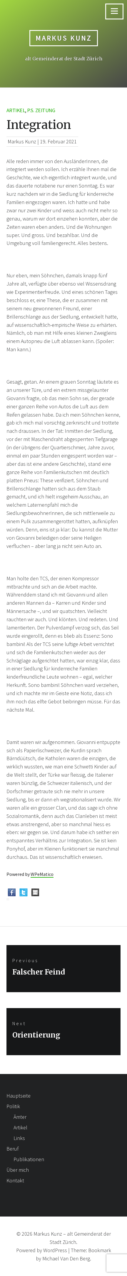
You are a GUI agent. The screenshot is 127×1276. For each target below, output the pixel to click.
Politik (13, 1106)
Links (19, 1138)
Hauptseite (18, 1095)
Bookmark (99, 1250)
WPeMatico (42, 874)
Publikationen (29, 1159)
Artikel (15, 110)
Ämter (20, 1116)
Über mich (17, 1169)
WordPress (55, 1250)
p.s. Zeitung (41, 110)
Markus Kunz (64, 38)
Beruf (12, 1148)
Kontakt (15, 1180)
